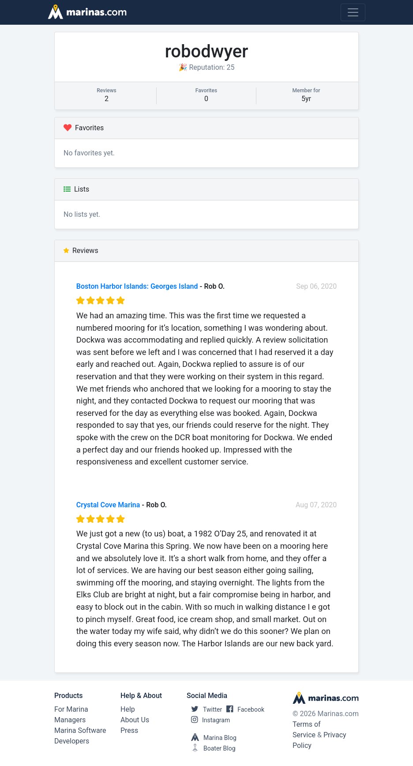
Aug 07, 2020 (316, 505)
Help (127, 709)
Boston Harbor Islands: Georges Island (137, 286)
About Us (134, 720)
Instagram (208, 720)
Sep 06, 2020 (316, 286)
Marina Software (80, 730)
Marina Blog (212, 737)
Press (129, 730)
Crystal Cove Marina (108, 505)
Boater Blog (211, 748)
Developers (71, 741)
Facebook (243, 709)
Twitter (204, 709)
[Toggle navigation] (353, 12)
